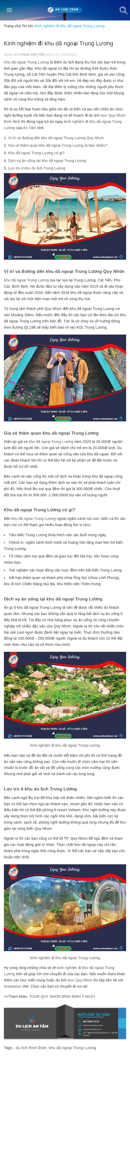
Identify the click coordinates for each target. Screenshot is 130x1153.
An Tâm (29, 128)
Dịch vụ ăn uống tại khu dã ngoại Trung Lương (47, 161)
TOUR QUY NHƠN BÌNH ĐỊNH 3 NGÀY (62, 996)
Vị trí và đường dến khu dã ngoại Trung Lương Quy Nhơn (56, 138)
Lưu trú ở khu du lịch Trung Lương (36, 168)
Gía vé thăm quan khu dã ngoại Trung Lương (51, 433)
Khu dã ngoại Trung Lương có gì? (36, 153)
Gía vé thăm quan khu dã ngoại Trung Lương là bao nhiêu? (57, 145)
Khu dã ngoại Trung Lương (26, 62)
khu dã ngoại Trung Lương (51, 442)
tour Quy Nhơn (80, 980)
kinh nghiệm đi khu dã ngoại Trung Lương (65, 745)
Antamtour (12, 986)
